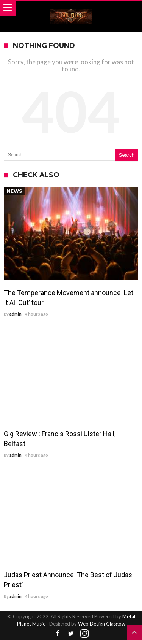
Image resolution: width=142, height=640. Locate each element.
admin (15, 313)
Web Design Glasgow (101, 624)
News (14, 191)
